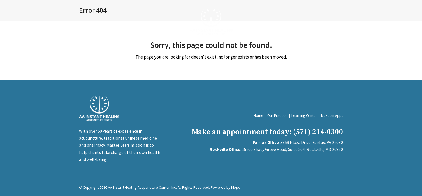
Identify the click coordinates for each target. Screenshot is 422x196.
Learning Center (304, 115)
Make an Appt (332, 115)
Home (258, 115)
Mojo (235, 187)
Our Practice (277, 115)
